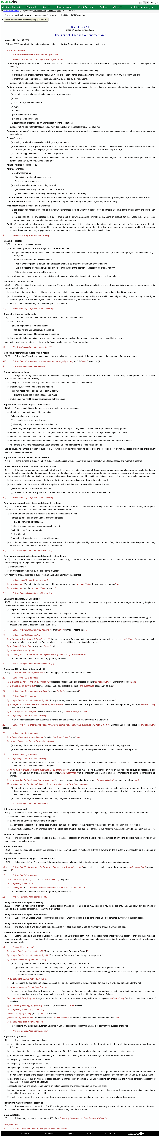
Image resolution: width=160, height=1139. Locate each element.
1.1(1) (7, 244)
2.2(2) (7, 461)
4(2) (4, 347)
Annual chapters (54, 11)
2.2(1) (7, 408)
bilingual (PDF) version (74, 15)
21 (6, 1106)
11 (4, 803)
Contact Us (110, 1133)
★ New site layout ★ (11, 11)
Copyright (70, 1133)
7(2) (4, 630)
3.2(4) (7, 672)
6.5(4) (7, 862)
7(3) (4, 635)
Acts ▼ (46, 7)
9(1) (4, 677)
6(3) (4, 580)
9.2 (6, 935)
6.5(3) (7, 850)
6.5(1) (7, 812)
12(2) (5, 875)
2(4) (6, 317)
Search (31, 7)
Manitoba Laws (11, 7)
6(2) (4, 550)
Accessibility (26, 1133)
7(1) (4, 593)
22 (6, 1118)
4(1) (4, 308)
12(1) (5, 867)
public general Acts (39, 11)
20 (6, 1040)
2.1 (6, 375)
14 (4, 947)
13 (4, 896)
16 (4, 1128)
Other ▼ (117, 7)
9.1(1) (7, 906)
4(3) (4, 361)
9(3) (4, 696)
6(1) (4, 497)
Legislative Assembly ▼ (141, 7)
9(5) (4, 733)
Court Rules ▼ (86, 7)
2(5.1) (7, 356)
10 (4, 754)
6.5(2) (7, 838)
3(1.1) (7, 559)
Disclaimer (48, 1133)
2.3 (6, 470)
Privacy (90, 1133)
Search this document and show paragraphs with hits (26, 20)
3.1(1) (7, 602)
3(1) (6, 506)
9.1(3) (7, 927)
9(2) (4, 691)
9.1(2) (7, 918)
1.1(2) (7, 285)
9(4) (4, 724)
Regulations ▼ (64, 7)
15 (4, 1031)
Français (154, 3)
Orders (103, 7)
